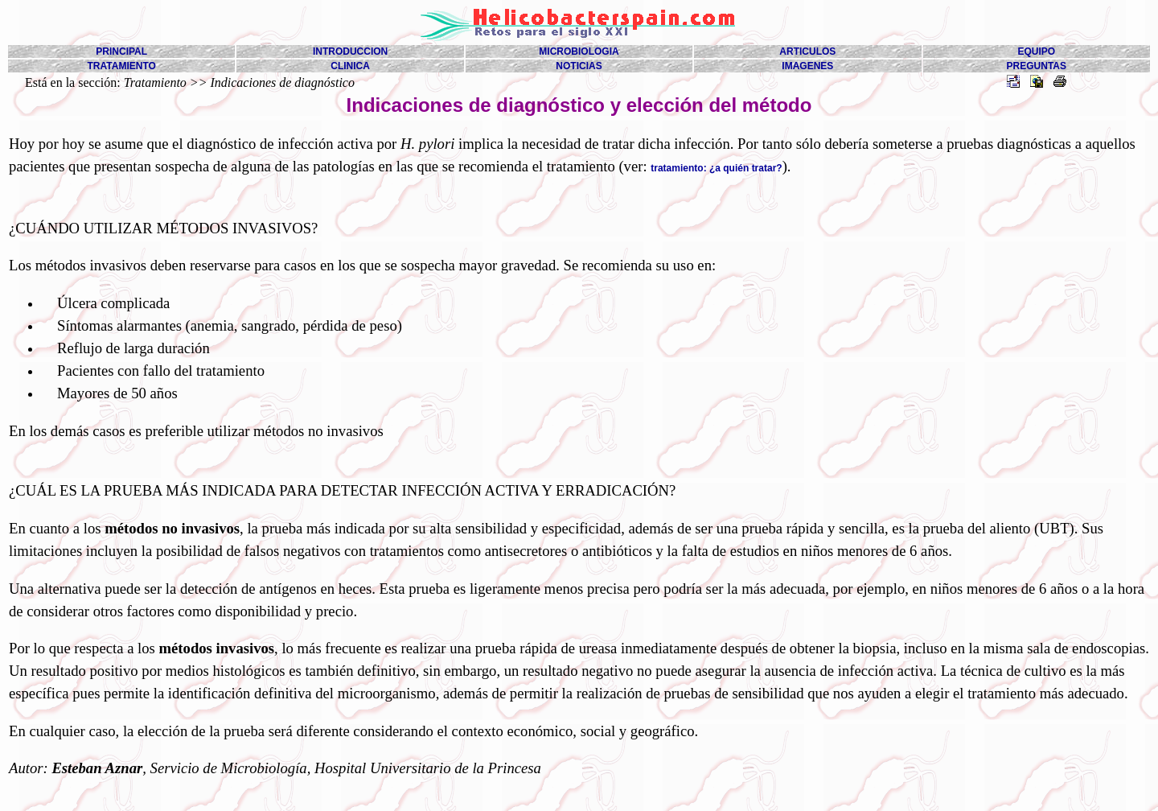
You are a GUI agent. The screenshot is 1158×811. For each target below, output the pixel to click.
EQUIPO (1036, 51)
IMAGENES (807, 66)
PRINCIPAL (121, 51)
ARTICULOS (807, 51)
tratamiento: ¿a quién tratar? (716, 168)
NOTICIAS (579, 66)
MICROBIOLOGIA (578, 51)
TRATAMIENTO (122, 66)
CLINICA (350, 66)
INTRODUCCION (350, 51)
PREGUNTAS (1036, 66)
